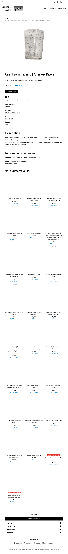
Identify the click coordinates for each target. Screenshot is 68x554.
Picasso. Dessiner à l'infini (12, 112)
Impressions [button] (61, 9)
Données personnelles (27, 549)
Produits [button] (52, 9)
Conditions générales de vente (41, 549)
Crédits (19, 549)
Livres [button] (44, 9)
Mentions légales (13, 549)
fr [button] (64, 2)
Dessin (7, 124)
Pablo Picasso (9, 118)
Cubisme (7, 107)
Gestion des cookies (54, 549)
